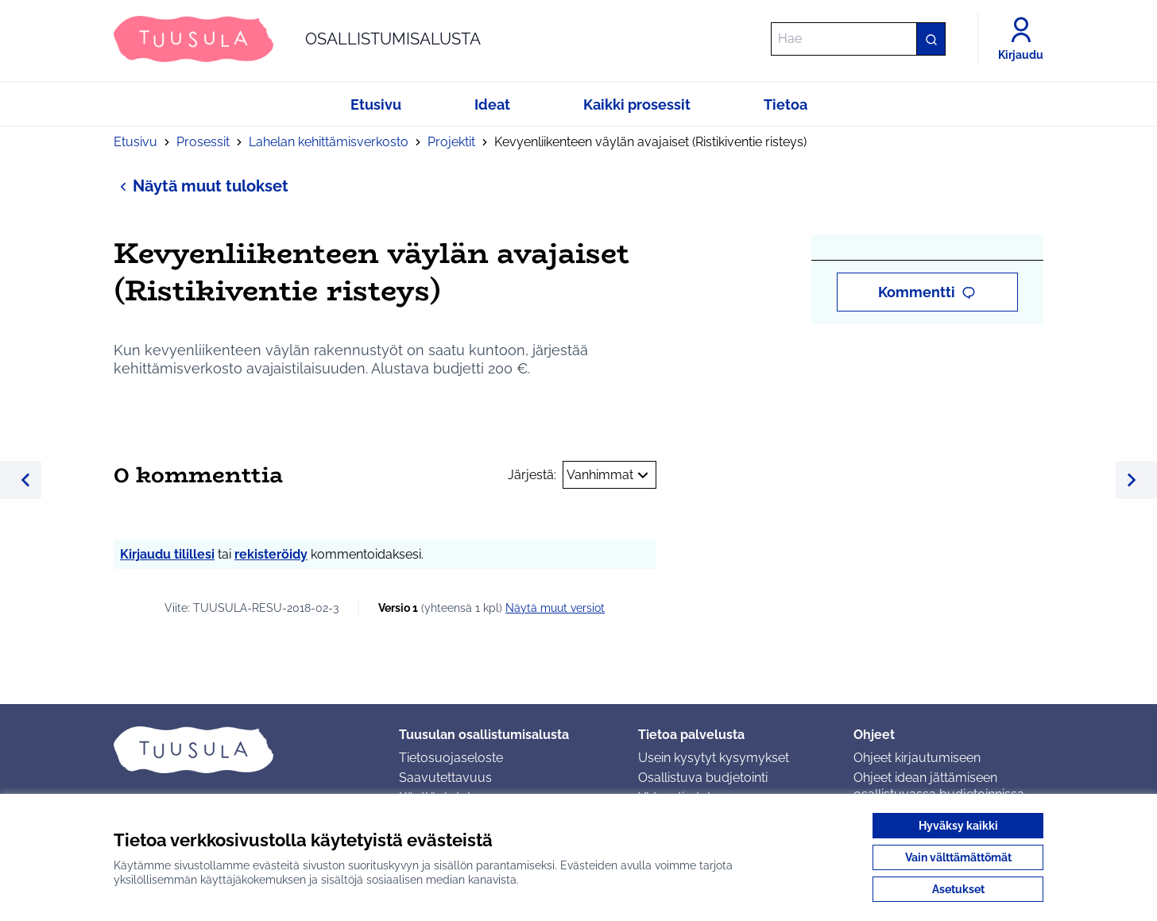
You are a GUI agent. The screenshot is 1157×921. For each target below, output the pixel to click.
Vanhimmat (609, 475)
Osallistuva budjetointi (703, 777)
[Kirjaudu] (1020, 39)
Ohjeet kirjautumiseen (917, 757)
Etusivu (135, 141)
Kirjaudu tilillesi (167, 554)
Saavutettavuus (445, 777)
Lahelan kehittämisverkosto (328, 141)
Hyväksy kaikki (958, 825)
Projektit (451, 141)
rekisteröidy (271, 554)
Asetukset (958, 889)
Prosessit (203, 141)
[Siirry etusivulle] (297, 39)
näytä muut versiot (555, 608)
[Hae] (858, 39)
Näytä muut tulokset (201, 185)
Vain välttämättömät (958, 857)
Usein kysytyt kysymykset (713, 757)
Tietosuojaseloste (451, 757)
